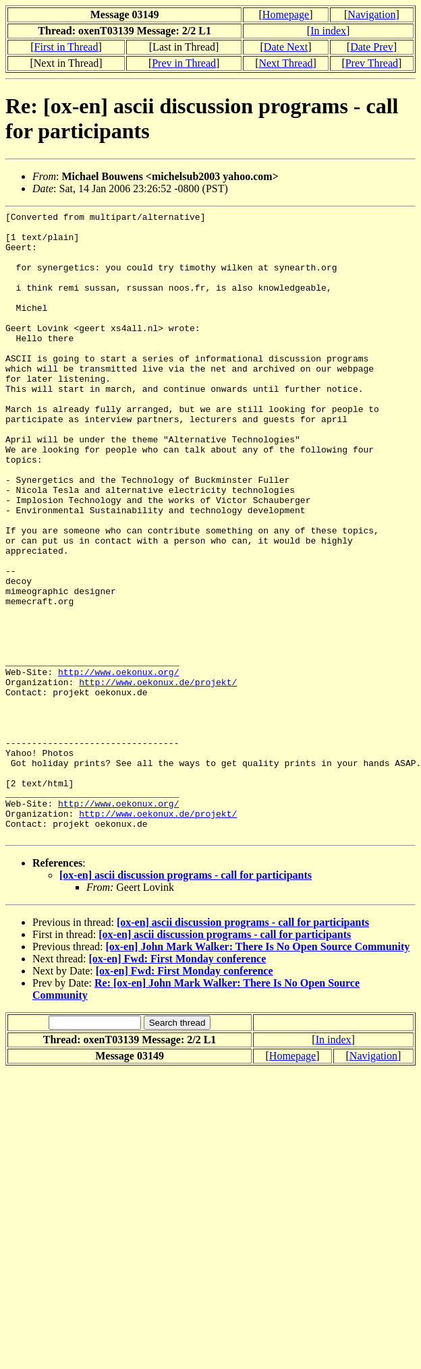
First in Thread (66, 47)
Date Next (286, 47)
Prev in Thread (184, 63)
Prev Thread (371, 63)
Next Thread (285, 63)
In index (328, 30)
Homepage (285, 14)
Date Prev (371, 47)
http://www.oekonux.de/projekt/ (158, 777)
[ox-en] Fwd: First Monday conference (177, 1084)
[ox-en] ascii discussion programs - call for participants (185, 1000)
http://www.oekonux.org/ (118, 765)
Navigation (371, 14)
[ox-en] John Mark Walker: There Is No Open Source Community (257, 1072)
